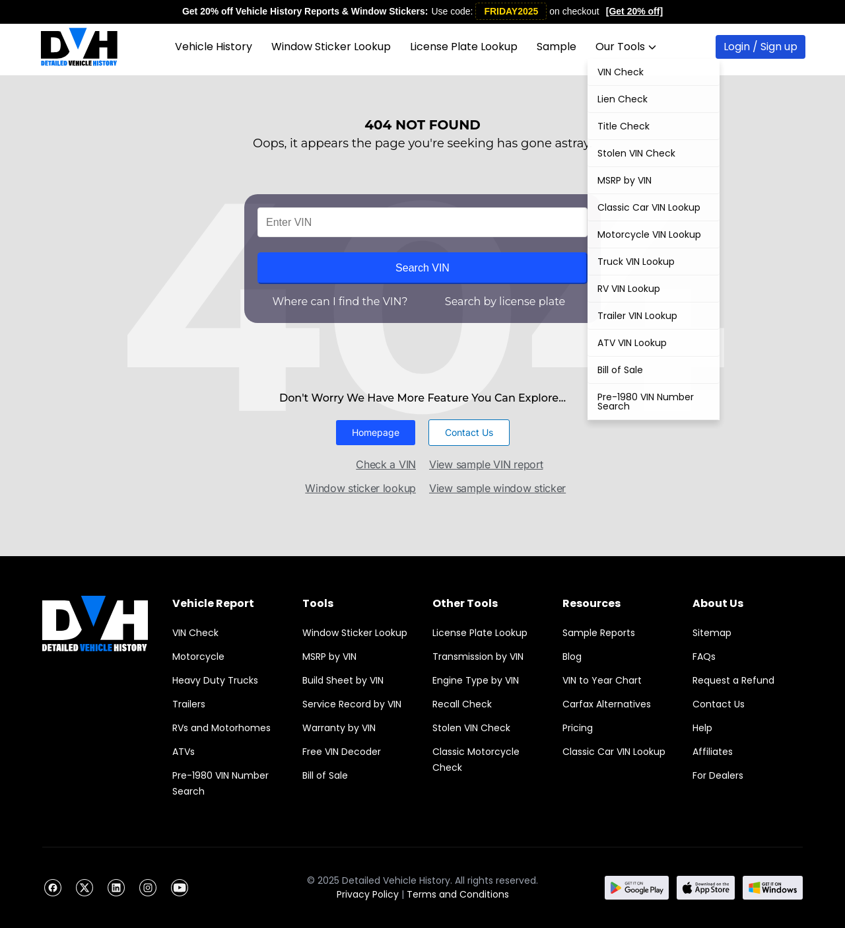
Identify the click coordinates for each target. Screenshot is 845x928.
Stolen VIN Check (471, 727)
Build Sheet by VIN (343, 680)
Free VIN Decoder (341, 751)
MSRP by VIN (329, 656)
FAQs (704, 656)
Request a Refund (733, 680)
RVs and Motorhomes (221, 727)
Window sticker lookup (360, 488)
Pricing (577, 727)
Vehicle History (213, 46)
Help (702, 727)
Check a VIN (386, 464)
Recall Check (462, 704)
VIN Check (195, 632)
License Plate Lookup (464, 46)
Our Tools (625, 46)
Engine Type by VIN (475, 680)
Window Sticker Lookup (331, 46)
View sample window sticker (497, 488)
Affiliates (713, 751)
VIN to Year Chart (602, 680)
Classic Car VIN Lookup (613, 751)
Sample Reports (598, 632)
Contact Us (719, 704)
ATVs (183, 751)
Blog (572, 656)
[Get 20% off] (634, 11)
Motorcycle (198, 656)
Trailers (188, 704)
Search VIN (422, 267)
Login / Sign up (760, 46)
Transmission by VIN (478, 656)
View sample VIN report (486, 464)
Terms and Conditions (458, 894)
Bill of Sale (325, 775)
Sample (556, 46)
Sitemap (712, 632)
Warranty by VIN (339, 727)
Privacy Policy (368, 894)
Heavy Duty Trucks (215, 680)
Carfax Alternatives (606, 704)
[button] (375, 432)
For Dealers (718, 775)
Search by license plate (505, 301)
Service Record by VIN (351, 704)
